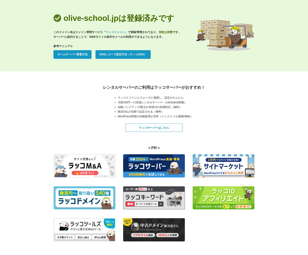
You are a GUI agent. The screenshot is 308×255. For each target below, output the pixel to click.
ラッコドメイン (115, 32)
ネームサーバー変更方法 (72, 54)
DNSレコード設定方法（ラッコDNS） (123, 54)
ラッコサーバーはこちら (154, 127)
